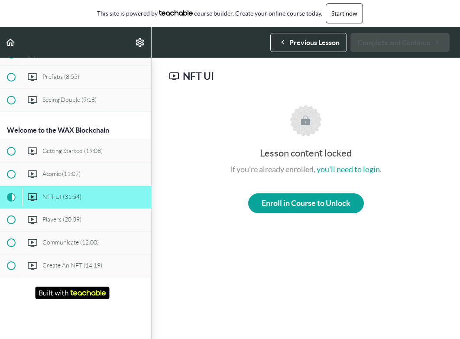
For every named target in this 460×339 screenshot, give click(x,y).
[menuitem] (140, 42)
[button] (11, 42)
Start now (344, 13)
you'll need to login (348, 169)
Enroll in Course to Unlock (306, 203)
